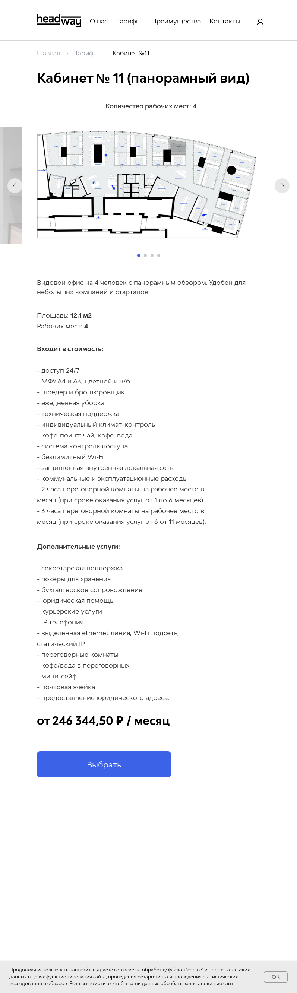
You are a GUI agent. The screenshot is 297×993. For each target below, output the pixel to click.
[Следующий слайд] (282, 185)
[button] (104, 764)
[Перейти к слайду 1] (138, 255)
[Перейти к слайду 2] (145, 255)
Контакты (224, 21)
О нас (99, 21)
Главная (48, 53)
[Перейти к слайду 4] (158, 255)
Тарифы (129, 21)
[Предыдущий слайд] (14, 185)
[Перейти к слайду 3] (152, 255)
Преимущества (176, 21)
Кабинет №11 (131, 53)
